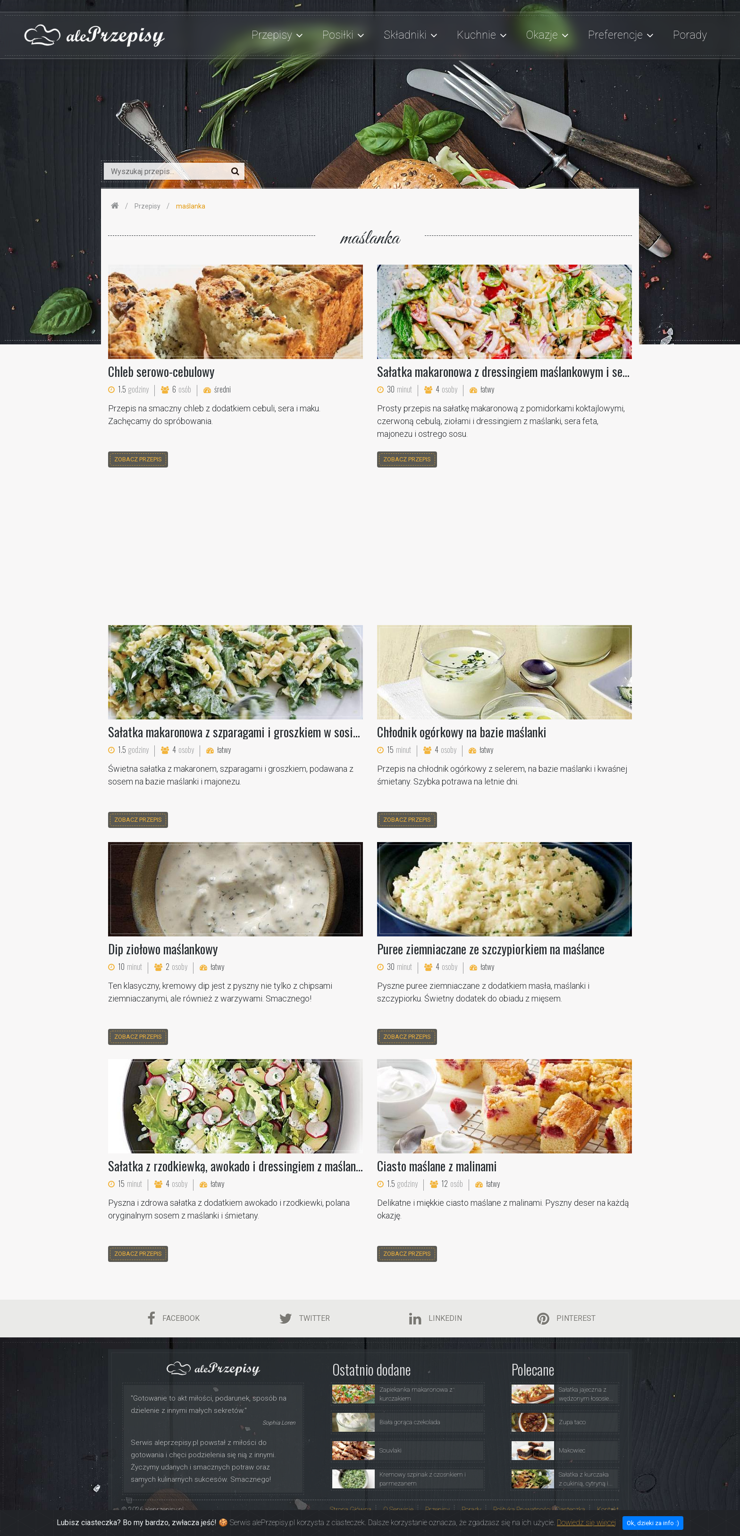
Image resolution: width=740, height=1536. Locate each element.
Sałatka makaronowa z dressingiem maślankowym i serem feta (519, 371)
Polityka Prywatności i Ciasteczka (539, 1509)
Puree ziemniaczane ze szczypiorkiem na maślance (491, 948)
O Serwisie (398, 1509)
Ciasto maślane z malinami (437, 1165)
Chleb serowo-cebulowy (161, 371)
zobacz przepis (138, 459)
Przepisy (437, 1509)
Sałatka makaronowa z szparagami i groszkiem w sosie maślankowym (266, 731)
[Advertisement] (370, 548)
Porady (690, 35)
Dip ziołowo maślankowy (163, 948)
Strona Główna (350, 1509)
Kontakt (608, 1509)
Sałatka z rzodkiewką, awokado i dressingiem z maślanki (236, 1165)
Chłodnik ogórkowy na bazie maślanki (462, 731)
